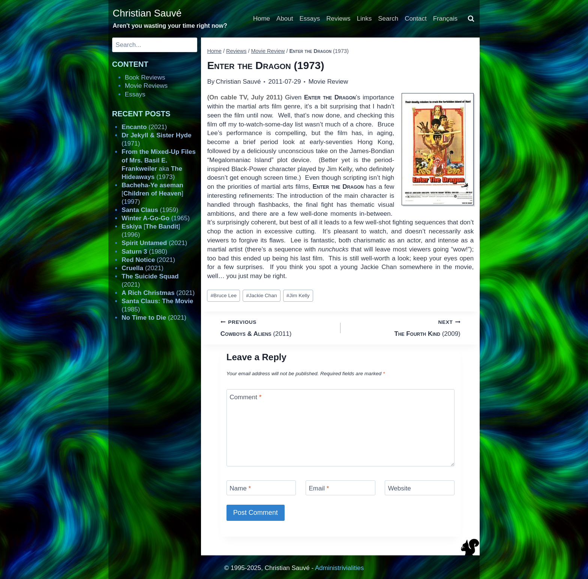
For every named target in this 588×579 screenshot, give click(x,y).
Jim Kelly (298, 295)
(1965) (156, 218)
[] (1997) (152, 193)
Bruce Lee (224, 295)
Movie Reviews (146, 85)
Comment (245, 397)
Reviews (338, 18)
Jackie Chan (261, 295)
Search (388, 18)
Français (445, 18)
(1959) (150, 210)
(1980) (144, 251)
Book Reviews (145, 77)
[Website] (419, 487)
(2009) (403, 327)
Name (240, 488)
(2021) (144, 127)
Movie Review (328, 81)
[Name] (261, 487)
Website (399, 488)
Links (364, 18)
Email (319, 488)
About (284, 18)
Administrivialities (339, 567)
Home (261, 18)
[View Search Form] (471, 19)
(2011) (277, 327)
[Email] (340, 487)
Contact (416, 18)
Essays (310, 18)
